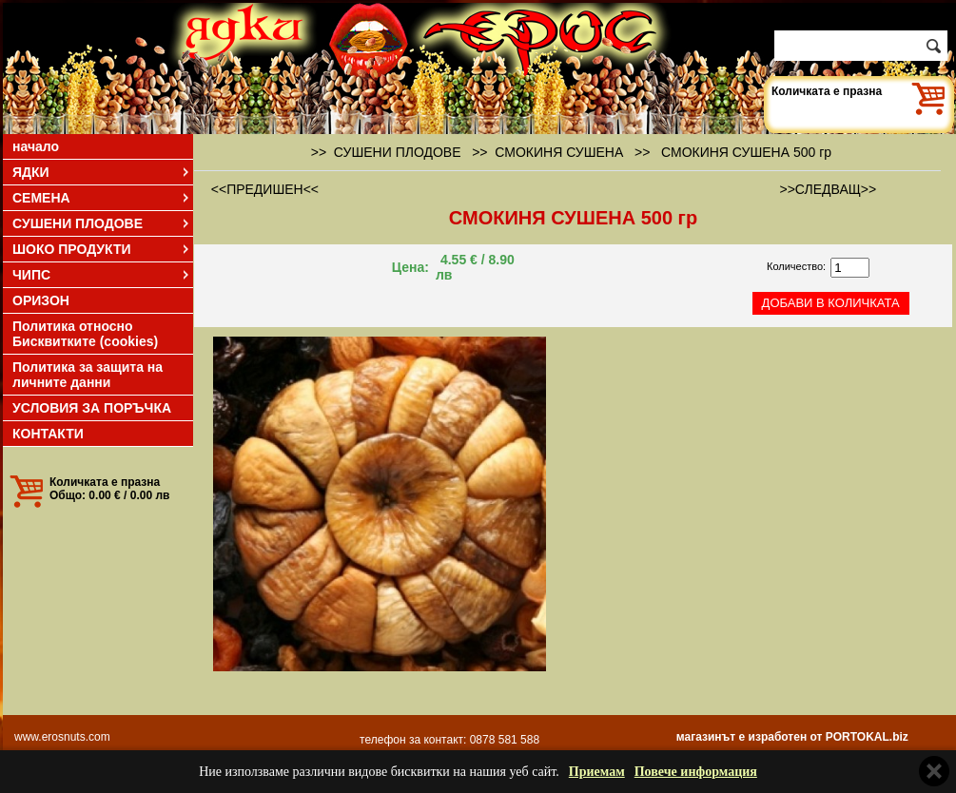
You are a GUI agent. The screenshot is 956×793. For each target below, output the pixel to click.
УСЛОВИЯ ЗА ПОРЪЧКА (91, 408)
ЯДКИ (101, 172)
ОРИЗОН (40, 300)
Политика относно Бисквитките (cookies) (85, 334)
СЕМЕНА (101, 197)
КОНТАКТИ (48, 433)
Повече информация (695, 771)
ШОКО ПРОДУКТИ (101, 249)
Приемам (597, 771)
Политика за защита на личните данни (87, 374)
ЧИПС (101, 274)
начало (35, 146)
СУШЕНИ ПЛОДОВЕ (101, 223)
